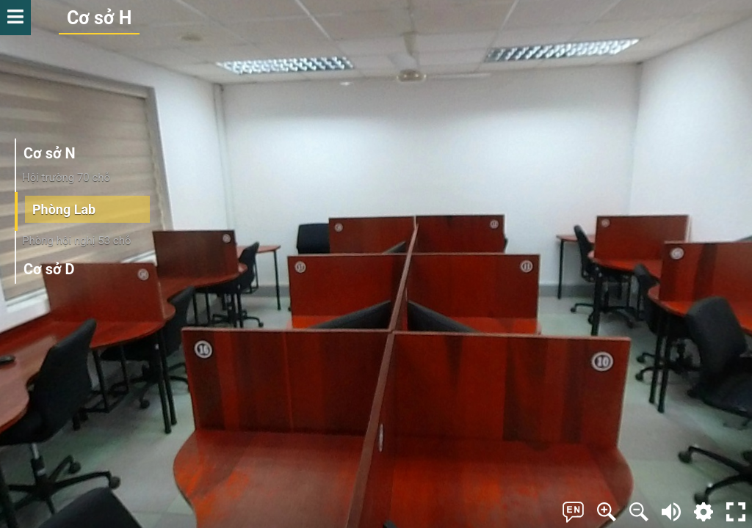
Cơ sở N (50, 153)
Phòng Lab (63, 208)
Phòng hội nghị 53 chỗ (76, 240)
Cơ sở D (49, 269)
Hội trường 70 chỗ (66, 177)
